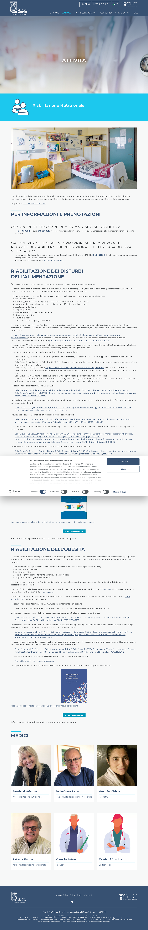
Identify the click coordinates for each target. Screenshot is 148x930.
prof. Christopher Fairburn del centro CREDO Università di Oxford (79, 340)
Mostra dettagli (119, 925)
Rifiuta (123, 903)
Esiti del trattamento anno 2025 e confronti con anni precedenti (44, 477)
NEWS (135, 13)
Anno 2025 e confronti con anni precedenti (34, 661)
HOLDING (85, 4)
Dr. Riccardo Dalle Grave (35, 204)
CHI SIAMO (54, 13)
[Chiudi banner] (144, 893)
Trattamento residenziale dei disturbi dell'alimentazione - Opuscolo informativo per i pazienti (53, 522)
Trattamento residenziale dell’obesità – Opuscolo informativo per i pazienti (44, 706)
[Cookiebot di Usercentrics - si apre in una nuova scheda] (15, 925)
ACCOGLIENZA (106, 13)
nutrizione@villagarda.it (53, 260)
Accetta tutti (123, 895)
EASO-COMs (105, 589)
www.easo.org (48, 592)
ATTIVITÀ (66, 13)
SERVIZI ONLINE (122, 13)
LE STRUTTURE (100, 4)
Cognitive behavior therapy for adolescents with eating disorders (75, 368)
